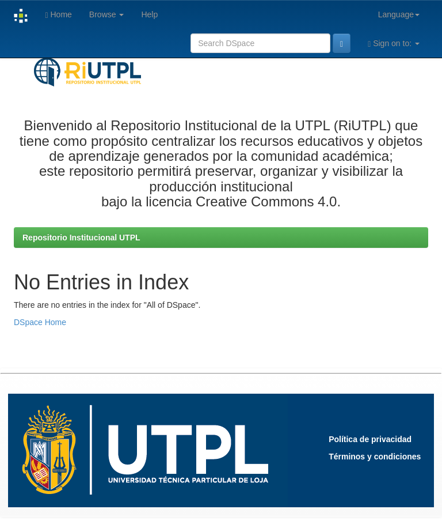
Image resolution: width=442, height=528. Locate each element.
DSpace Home (40, 322)
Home (58, 15)
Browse (106, 14)
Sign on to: (394, 43)
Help (149, 14)
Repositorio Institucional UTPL (81, 237)
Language (399, 14)
